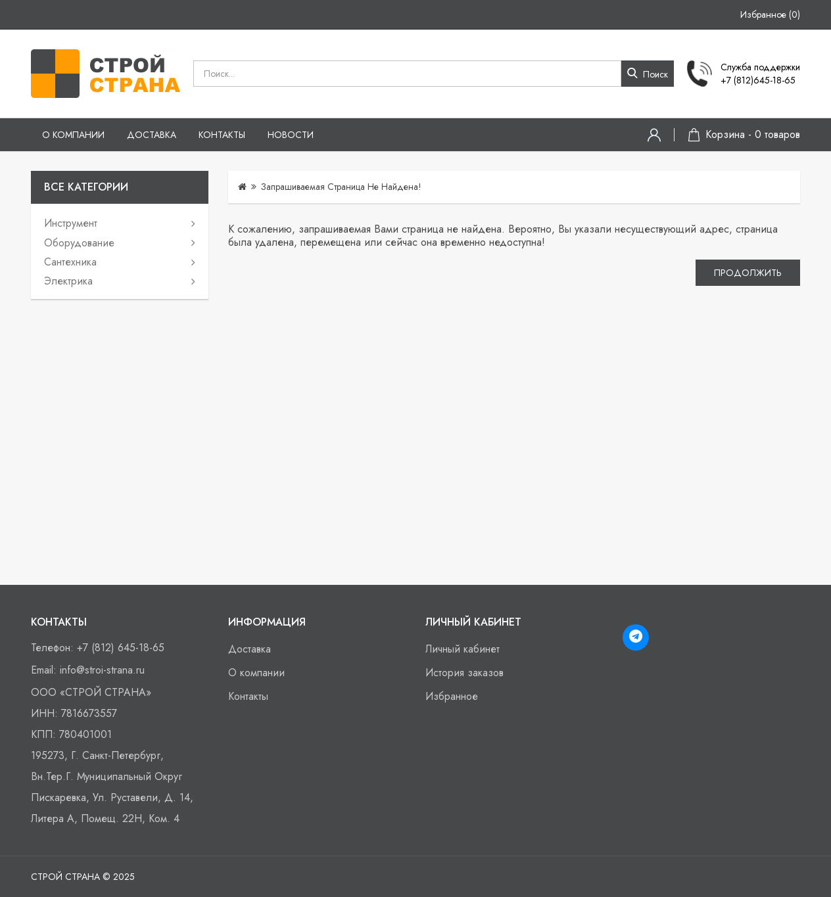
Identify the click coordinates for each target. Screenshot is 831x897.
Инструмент (70, 223)
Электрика (68, 280)
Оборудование (79, 242)
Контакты (222, 134)
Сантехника (70, 261)
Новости (291, 134)
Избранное (451, 696)
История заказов (464, 672)
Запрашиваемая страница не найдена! (341, 186)
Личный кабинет (462, 648)
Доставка (151, 134)
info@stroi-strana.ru (102, 670)
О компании (73, 134)
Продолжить (746, 274)
